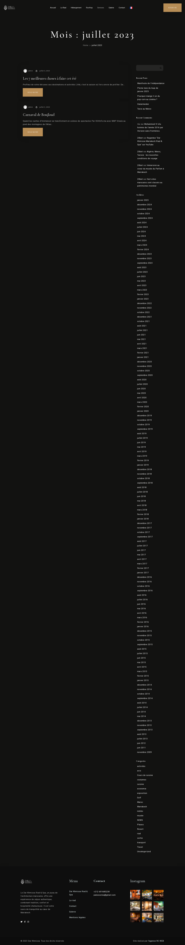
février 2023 (143, 294)
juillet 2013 (142, 739)
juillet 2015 (142, 653)
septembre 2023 (145, 263)
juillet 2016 (142, 599)
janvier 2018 (143, 519)
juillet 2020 (142, 384)
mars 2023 (142, 290)
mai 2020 (141, 393)
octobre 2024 (143, 213)
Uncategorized (144, 851)
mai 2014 (141, 716)
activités (141, 766)
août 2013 (142, 734)
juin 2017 (141, 550)
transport (141, 842)
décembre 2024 (144, 205)
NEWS (140, 820)
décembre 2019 (144, 415)
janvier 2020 (143, 411)
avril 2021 (142, 344)
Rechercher (161, 68)
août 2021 (142, 326)
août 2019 (142, 433)
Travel (140, 847)
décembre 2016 (144, 577)
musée (140, 815)
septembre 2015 (145, 644)
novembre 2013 (144, 725)
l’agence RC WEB (156, 941)
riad (139, 833)
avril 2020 (142, 397)
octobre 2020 (143, 371)
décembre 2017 (144, 523)
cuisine (140, 784)
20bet (140, 138)
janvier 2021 (143, 357)
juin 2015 (141, 658)
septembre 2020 (145, 375)
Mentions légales (77, 917)
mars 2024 (142, 245)
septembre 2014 (145, 698)
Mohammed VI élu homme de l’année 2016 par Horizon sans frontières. (150, 127)
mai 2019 (141, 447)
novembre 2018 (144, 474)
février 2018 (143, 514)
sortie (140, 838)
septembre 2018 (145, 483)
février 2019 (143, 460)
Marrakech (142, 807)
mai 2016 (141, 608)
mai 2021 (141, 339)
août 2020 (142, 380)
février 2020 (143, 406)
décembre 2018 (144, 469)
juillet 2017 (142, 546)
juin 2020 (141, 389)
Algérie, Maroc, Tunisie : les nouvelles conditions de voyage (149, 155)
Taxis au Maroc (144, 109)
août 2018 (142, 487)
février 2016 (143, 622)
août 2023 (142, 267)
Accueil (53, 8)
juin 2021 (141, 335)
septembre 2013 (145, 730)
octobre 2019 (143, 424)
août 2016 (142, 595)
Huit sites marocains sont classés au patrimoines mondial (149, 182)
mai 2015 (141, 662)
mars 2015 (142, 671)
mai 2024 (141, 236)
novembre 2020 (144, 366)
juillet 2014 (142, 707)
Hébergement (76, 8)
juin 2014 (141, 712)
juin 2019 (141, 442)
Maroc (140, 802)
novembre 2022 (144, 308)
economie (141, 789)
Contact (122, 8)
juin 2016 (141, 604)
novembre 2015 (144, 635)
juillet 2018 (142, 492)
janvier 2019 (143, 465)
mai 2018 (141, 501)
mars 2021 (142, 348)
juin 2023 (141, 276)
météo (140, 811)
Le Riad (63, 8)
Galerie (111, 8)
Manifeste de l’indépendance (150, 83)
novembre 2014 (144, 689)
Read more (35, 91)
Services (100, 8)
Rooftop (89, 8)
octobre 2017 (143, 532)
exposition (142, 793)
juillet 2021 (142, 330)
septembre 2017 (145, 537)
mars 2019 (142, 456)
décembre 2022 (144, 303)
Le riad (72, 900)
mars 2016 (142, 617)
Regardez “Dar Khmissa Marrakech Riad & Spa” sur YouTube (149, 141)
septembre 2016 (145, 590)
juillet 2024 (142, 227)
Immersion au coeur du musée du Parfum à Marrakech (150, 168)
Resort (140, 829)
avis (139, 771)
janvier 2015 (143, 680)
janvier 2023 (143, 299)
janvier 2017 (143, 573)
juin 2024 (141, 231)
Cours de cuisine (145, 775)
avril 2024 (142, 240)
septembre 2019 (145, 429)
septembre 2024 (145, 218)
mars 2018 (142, 510)
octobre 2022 (143, 312)
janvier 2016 (143, 626)
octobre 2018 (143, 478)
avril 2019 (142, 451)
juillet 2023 (97, 45)
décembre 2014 (144, 685)
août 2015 (142, 649)
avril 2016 (142, 613)
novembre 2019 (144, 420)
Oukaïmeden (143, 104)
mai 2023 (141, 281)
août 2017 (142, 541)
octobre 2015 (143, 640)
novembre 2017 (144, 528)
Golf (139, 798)
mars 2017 (142, 564)
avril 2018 (142, 505)
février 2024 (143, 249)
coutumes (141, 780)
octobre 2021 (143, 321)
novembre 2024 (144, 209)
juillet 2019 (142, 438)
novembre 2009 (144, 752)
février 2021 (143, 353)
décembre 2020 (144, 362)
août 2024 (142, 222)
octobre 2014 (143, 694)
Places (140, 824)
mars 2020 (142, 402)
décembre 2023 (144, 254)
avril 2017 (142, 559)
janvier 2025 (143, 200)
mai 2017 (141, 555)
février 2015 (143, 676)
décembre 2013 (144, 721)
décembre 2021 (144, 317)
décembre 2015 (144, 631)
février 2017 (143, 568)
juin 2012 (141, 743)
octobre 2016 (143, 586)
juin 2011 (141, 748)
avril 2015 (142, 667)
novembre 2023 (144, 258)
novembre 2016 (144, 582)
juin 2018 (141, 496)
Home (85, 45)
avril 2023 (142, 285)
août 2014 (142, 703)
